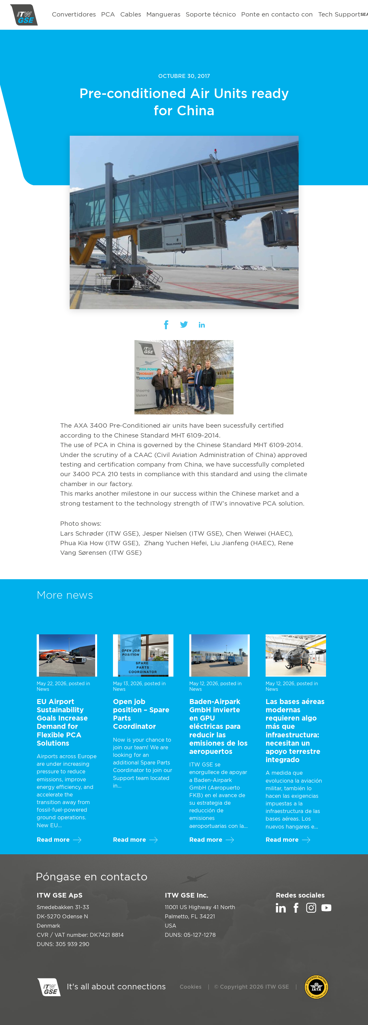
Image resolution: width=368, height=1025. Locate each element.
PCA (108, 15)
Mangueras (163, 15)
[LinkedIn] (281, 911)
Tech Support (339, 15)
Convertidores (74, 15)
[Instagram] (311, 911)
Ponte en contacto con (277, 15)
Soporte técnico (211, 15)
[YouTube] (326, 911)
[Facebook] (296, 911)
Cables (130, 15)
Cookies (191, 987)
